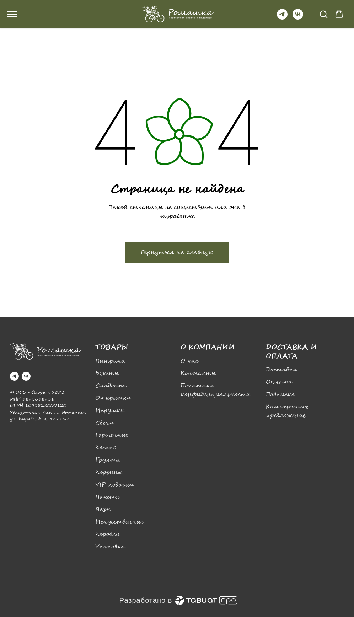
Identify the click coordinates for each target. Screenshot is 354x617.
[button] (323, 14)
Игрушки (109, 410)
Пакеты (107, 497)
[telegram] (282, 18)
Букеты (107, 373)
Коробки (107, 534)
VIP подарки (114, 485)
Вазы (103, 509)
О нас (189, 361)
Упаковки (110, 546)
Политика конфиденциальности (215, 390)
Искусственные (119, 521)
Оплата (279, 382)
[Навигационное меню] (12, 14)
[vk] (298, 18)
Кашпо (105, 447)
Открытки (113, 398)
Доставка (281, 369)
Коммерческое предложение (287, 411)
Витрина (110, 361)
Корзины (108, 472)
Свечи (104, 423)
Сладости (111, 385)
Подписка (280, 394)
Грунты (107, 460)
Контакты (198, 373)
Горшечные (111, 435)
